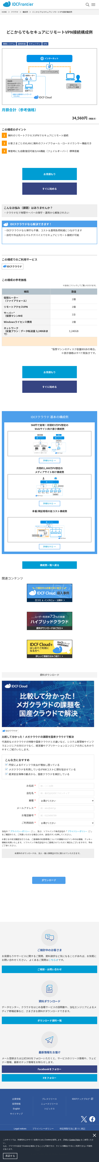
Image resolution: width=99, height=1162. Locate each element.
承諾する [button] (10, 1156)
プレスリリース (49, 1099)
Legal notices (20, 1128)
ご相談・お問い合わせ (49, 969)
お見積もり (50, 174)
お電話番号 (28, 815)
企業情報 (16, 1099)
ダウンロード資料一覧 (49, 1020)
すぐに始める (49, 188)
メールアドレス (25, 808)
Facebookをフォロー (49, 1069)
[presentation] (48, 866)
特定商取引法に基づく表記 (72, 1128)
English (16, 1108)
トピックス (49, 1108)
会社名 (30, 793)
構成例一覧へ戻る (49, 565)
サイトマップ (16, 1113)
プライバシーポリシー (21, 831)
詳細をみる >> (49, 460)
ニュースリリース (49, 1104)
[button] (14, 1149)
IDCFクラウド (14, 266)
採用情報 (16, 1104)
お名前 (30, 785)
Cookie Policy (74, 1140)
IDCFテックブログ (82, 1099)
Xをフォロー (49, 1078)
